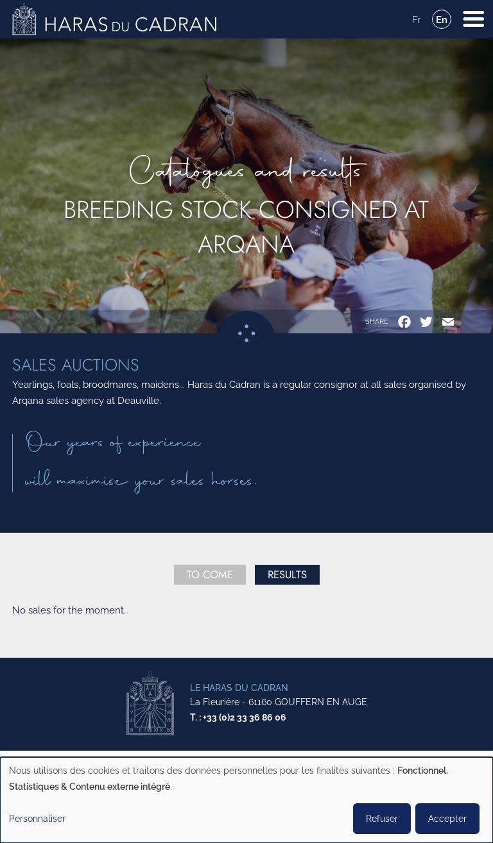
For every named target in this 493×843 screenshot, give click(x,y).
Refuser (382, 819)
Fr (416, 20)
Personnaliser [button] (37, 819)
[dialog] (246, 800)
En (441, 20)
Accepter (447, 819)
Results (287, 574)
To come (210, 574)
